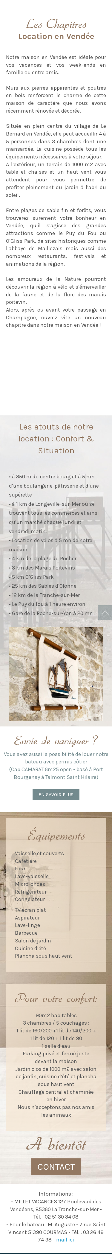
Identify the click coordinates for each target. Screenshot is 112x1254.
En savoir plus (56, 794)
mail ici (65, 1239)
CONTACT (56, 1166)
